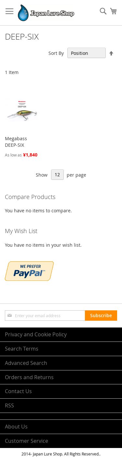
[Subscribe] (101, 315)
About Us (16, 426)
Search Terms (21, 348)
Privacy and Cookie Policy (36, 334)
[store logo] (46, 13)
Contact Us (18, 391)
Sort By (56, 53)
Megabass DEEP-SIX (16, 141)
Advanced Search (26, 363)
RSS (9, 405)
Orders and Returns (29, 377)
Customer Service (26, 440)
